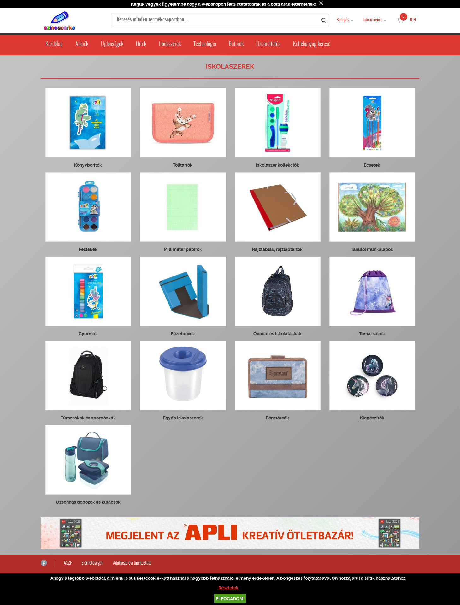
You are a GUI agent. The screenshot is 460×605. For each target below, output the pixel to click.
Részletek (228, 587)
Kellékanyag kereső (311, 44)
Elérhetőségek (92, 563)
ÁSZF (68, 563)
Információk (372, 20)
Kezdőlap (54, 44)
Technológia (204, 44)
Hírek (141, 44)
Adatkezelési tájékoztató (132, 563)
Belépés (342, 20)
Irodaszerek (170, 44)
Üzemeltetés (268, 44)
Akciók (81, 44)
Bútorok (236, 44)
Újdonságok (112, 44)
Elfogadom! (230, 598)
